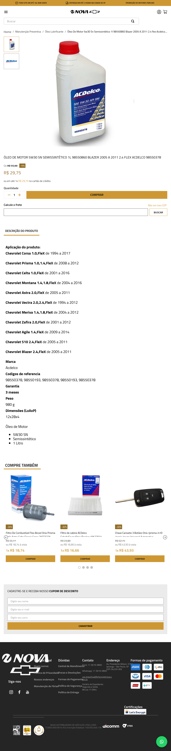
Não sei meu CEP (157, 205)
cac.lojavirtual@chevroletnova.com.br (97, 678)
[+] (19, 195)
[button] (6, 12)
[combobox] (71, 21)
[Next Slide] (165, 537)
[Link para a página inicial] (7, 32)
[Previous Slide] (6, 537)
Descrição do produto (21, 231)
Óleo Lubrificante (54, 31)
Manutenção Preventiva (28, 31)
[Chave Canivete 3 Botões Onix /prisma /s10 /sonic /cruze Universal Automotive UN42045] (139, 518)
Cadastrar (85, 626)
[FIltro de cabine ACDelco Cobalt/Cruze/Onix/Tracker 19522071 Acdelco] (85, 518)
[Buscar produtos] (133, 21)
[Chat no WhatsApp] (161, 741)
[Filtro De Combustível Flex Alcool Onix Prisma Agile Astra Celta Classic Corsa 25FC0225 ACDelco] (30, 518)
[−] (9, 195)
